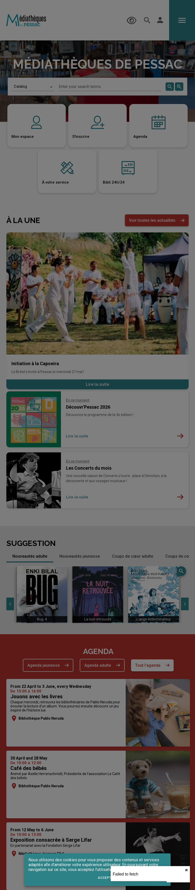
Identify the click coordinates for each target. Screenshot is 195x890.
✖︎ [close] (186, 870)
